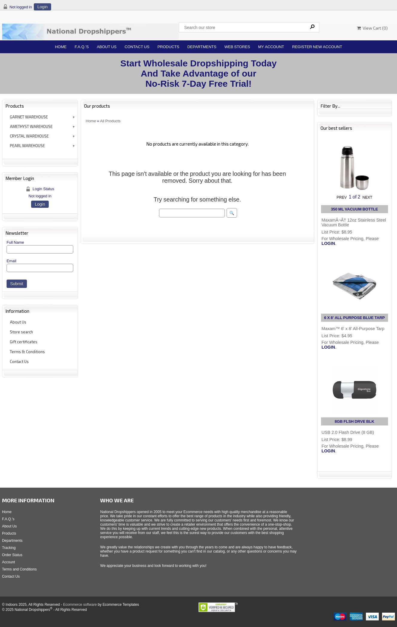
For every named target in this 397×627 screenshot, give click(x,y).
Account (8, 562)
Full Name (15, 242)
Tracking (9, 548)
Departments (201, 47)
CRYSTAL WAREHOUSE (29, 136)
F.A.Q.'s (82, 47)
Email (11, 261)
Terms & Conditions (27, 351)
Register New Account (317, 47)
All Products (110, 121)
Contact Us (137, 47)
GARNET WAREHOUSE (29, 117)
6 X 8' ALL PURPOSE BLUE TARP (354, 318)
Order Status (12, 555)
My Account (271, 47)
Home (61, 47)
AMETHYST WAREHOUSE (31, 126)
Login (42, 7)
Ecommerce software (80, 604)
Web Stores (237, 47)
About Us (107, 47)
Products (168, 47)
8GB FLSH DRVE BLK (354, 421)
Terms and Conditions (19, 569)
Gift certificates (23, 341)
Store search (21, 331)
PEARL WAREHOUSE (27, 145)
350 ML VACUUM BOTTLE (354, 209)
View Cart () (372, 27)
